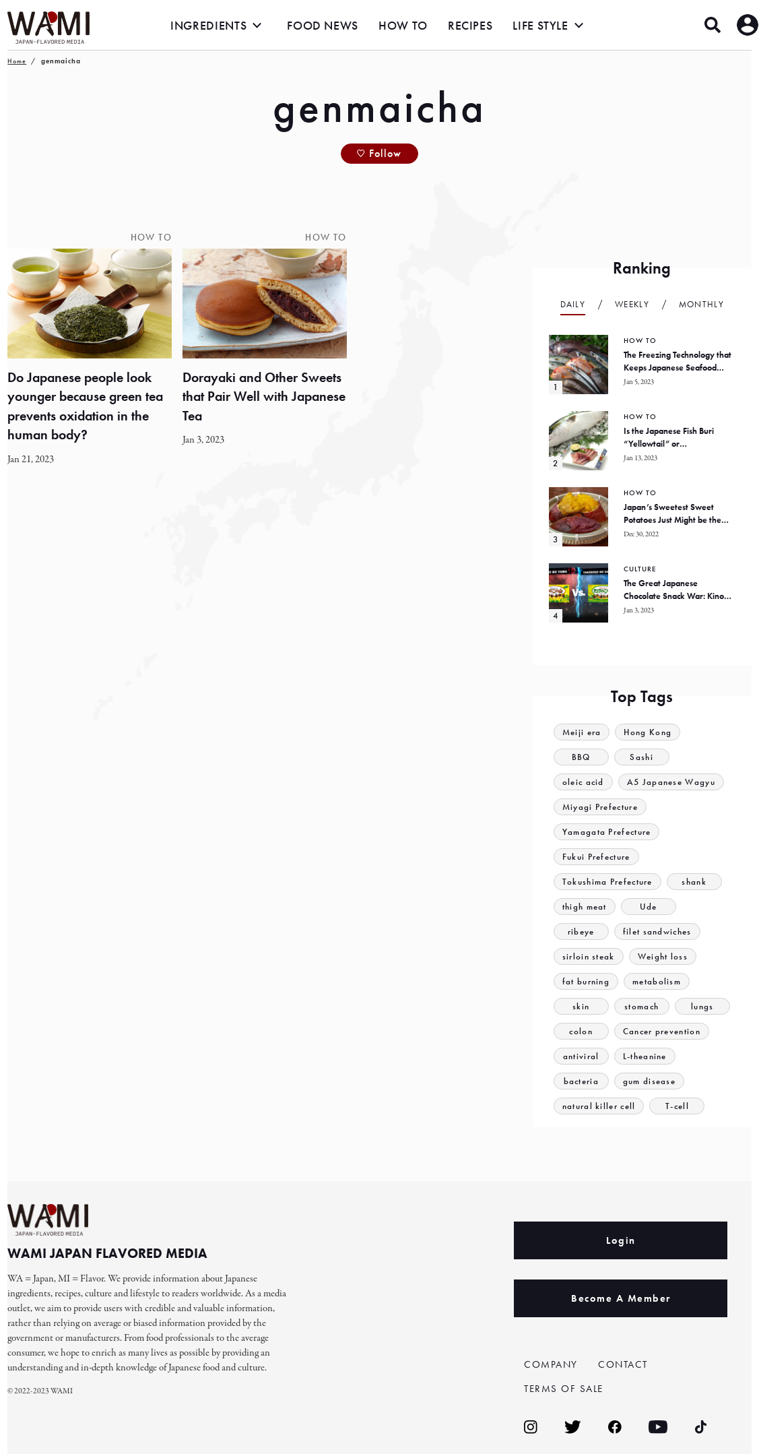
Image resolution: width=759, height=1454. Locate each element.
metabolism (656, 981)
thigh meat (584, 906)
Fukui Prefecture (596, 856)
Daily (573, 304)
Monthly (701, 304)
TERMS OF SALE (563, 1388)
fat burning (585, 981)
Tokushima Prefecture (607, 881)
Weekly (632, 304)
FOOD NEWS (322, 25)
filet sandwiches (657, 931)
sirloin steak (588, 956)
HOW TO (403, 25)
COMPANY (551, 1364)
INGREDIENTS (208, 25)
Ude (648, 906)
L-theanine (645, 1056)
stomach (641, 1006)
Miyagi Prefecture (600, 807)
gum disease (649, 1081)
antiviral (581, 1056)
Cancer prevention (661, 1031)
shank (694, 881)
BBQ (581, 757)
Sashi (641, 757)
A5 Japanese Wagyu (671, 782)
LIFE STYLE (540, 25)
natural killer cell (599, 1106)
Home (16, 61)
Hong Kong (647, 732)
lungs (702, 1006)
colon (581, 1031)
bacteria (581, 1081)
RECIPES (470, 25)
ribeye (581, 931)
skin (580, 1006)
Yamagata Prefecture (606, 831)
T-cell (677, 1106)
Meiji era (581, 732)
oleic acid (583, 782)
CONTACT (623, 1364)
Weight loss (663, 956)
